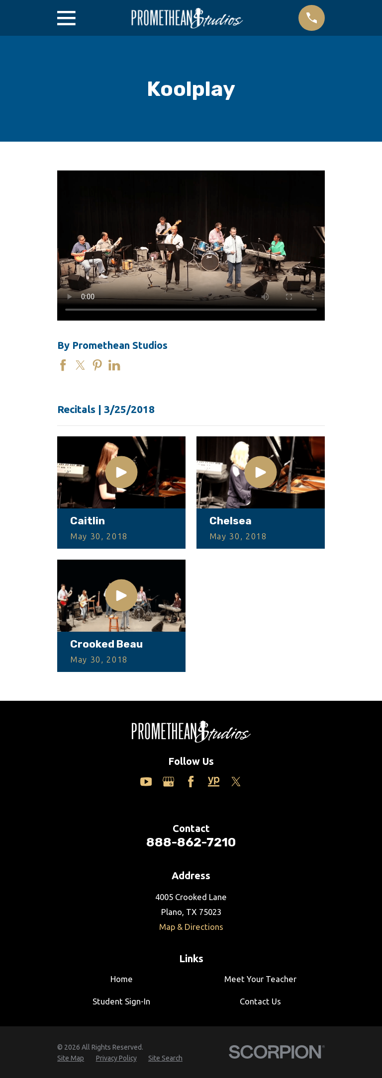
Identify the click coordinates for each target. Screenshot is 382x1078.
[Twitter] (236, 781)
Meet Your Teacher (260, 979)
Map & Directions (191, 926)
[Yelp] (213, 781)
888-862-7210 (191, 842)
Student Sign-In (121, 1001)
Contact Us (260, 1001)
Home (121, 979)
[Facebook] (190, 781)
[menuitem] (70, 1058)
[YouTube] (146, 781)
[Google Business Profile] (168, 781)
